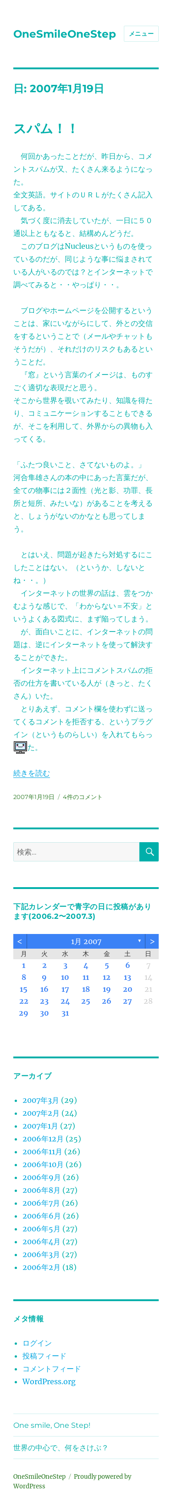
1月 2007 (86, 941)
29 (23, 1013)
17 (65, 989)
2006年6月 (41, 1215)
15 (24, 989)
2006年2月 (41, 1267)
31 (65, 1013)
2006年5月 (41, 1228)
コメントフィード (51, 1368)
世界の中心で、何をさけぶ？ (61, 1447)
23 (44, 1001)
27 (127, 1001)
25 (85, 1001)
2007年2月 (41, 1113)
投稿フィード (44, 1355)
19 (107, 989)
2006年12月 (43, 1138)
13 (127, 977)
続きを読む (31, 772)
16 (44, 989)
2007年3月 (40, 1100)
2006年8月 (41, 1190)
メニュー (141, 33)
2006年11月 (42, 1151)
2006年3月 (41, 1254)
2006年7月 (41, 1203)
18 (86, 989)
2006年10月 (43, 1164)
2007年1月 (40, 1125)
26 (106, 1001)
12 (107, 977)
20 (128, 989)
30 (44, 1013)
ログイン (37, 1342)
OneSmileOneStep (64, 34)
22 (23, 1001)
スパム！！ (46, 128)
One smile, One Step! (51, 1425)
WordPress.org (49, 1381)
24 (65, 1001)
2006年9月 (41, 1177)
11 (86, 977)
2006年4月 (41, 1241)
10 (65, 977)
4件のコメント (83, 796)
